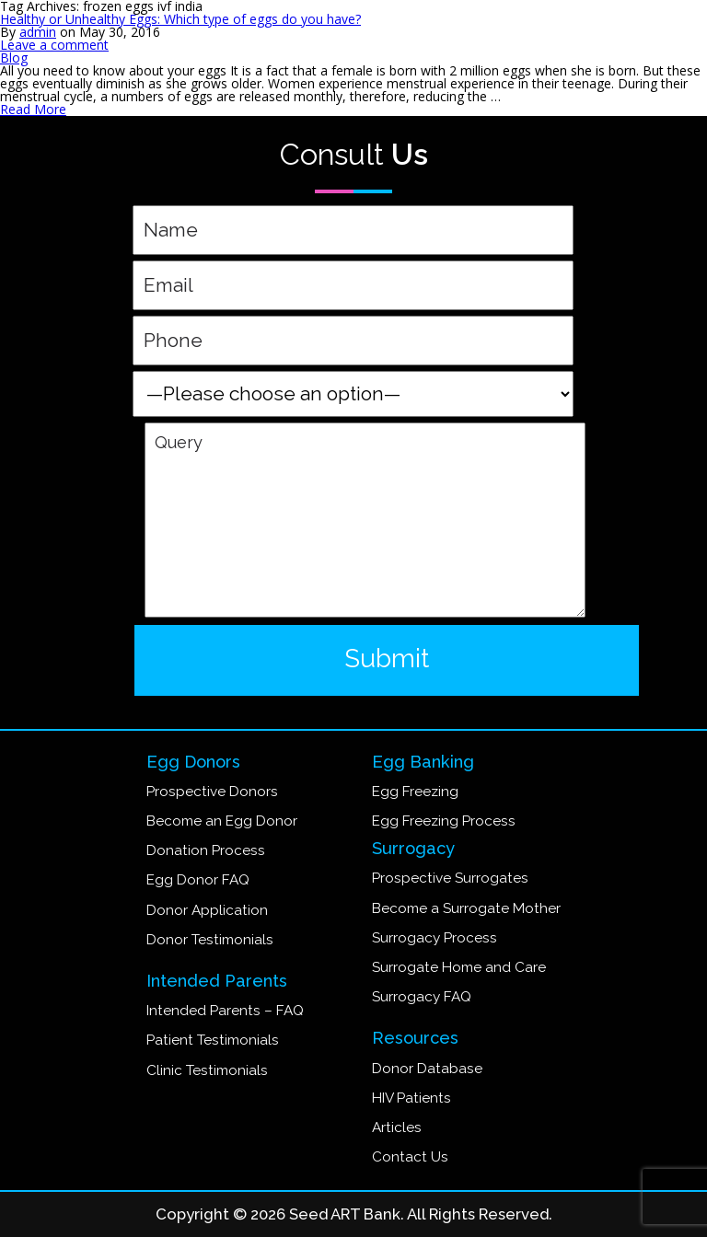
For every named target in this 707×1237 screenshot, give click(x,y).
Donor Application (207, 910)
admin (37, 31)
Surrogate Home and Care (459, 967)
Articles (397, 1127)
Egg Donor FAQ (197, 880)
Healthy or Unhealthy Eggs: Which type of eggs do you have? (180, 19)
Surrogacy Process (434, 938)
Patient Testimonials (212, 1040)
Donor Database (427, 1068)
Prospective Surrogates (450, 878)
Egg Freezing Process (444, 821)
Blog (14, 57)
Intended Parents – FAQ (225, 1010)
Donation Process (205, 850)
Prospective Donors (212, 791)
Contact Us (410, 1157)
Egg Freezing (415, 791)
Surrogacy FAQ (421, 996)
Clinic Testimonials (207, 1070)
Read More (33, 109)
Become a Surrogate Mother (466, 908)
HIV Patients (411, 1098)
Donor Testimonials (209, 939)
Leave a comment (54, 44)
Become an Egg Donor (221, 821)
